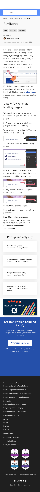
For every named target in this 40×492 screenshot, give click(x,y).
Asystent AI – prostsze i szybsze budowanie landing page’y (18, 288)
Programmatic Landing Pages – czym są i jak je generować (19, 260)
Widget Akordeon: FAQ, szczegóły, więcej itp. (16, 274)
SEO (6, 30)
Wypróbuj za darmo (20, 343)
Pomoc (11, 18)
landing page (29, 92)
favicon (13, 30)
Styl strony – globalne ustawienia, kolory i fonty (17, 247)
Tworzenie (18, 18)
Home (5, 18)
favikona (22, 30)
